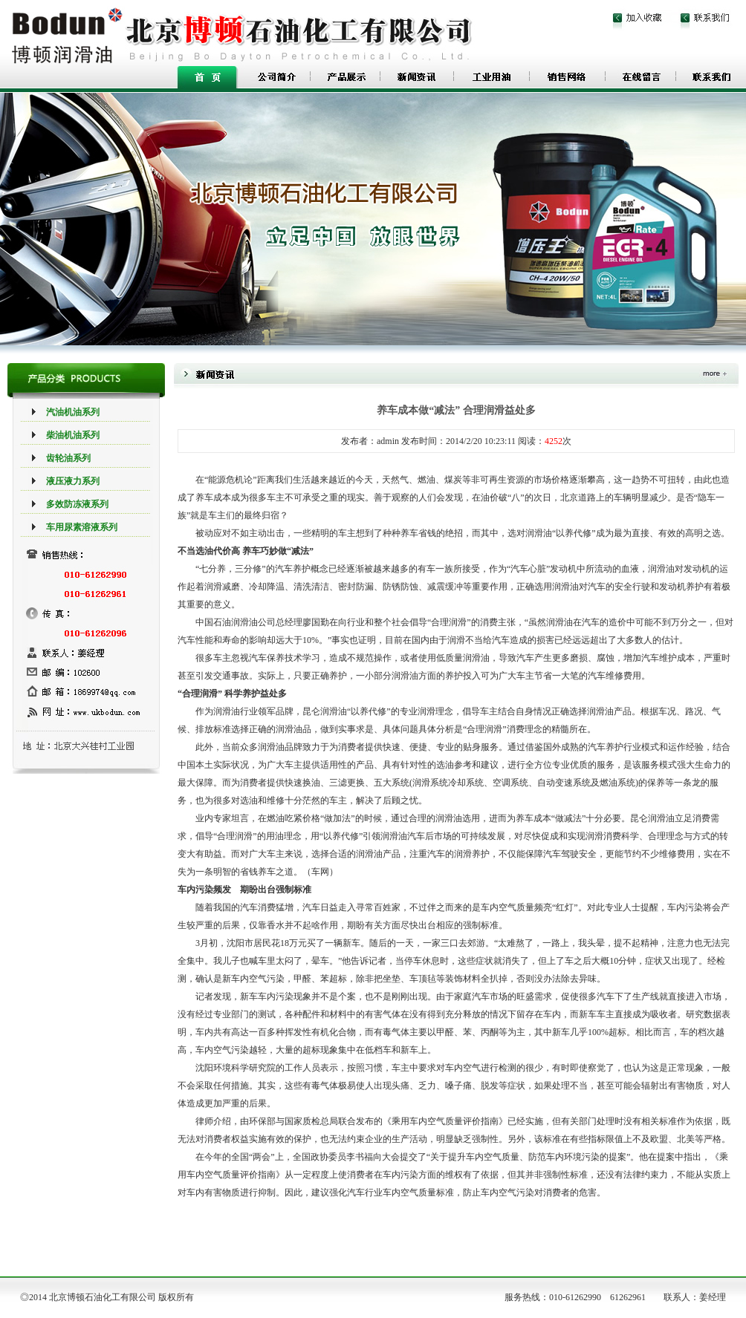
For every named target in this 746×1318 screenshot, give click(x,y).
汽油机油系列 (73, 412)
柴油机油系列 (73, 435)
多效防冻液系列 (77, 504)
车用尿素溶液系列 (81, 527)
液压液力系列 (73, 481)
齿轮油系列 (68, 458)
